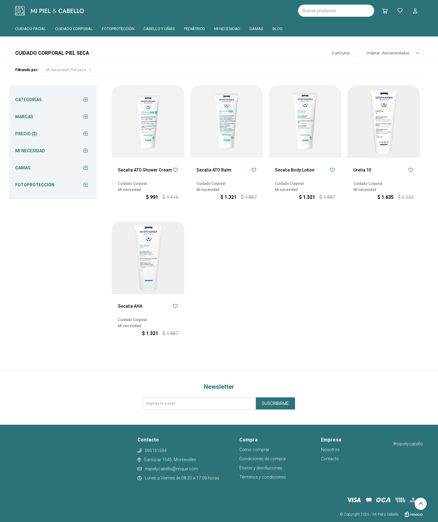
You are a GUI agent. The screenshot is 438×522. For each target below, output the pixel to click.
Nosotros (330, 449)
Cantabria (163, 10)
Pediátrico (194, 28)
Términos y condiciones (262, 477)
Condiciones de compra (262, 458)
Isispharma (119, 11)
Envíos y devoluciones (260, 467)
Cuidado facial (30, 28)
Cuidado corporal (74, 28)
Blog (278, 28)
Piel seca (66, 70)
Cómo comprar (254, 449)
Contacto (330, 458)
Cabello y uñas (159, 28)
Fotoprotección (118, 28)
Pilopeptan (194, 10)
